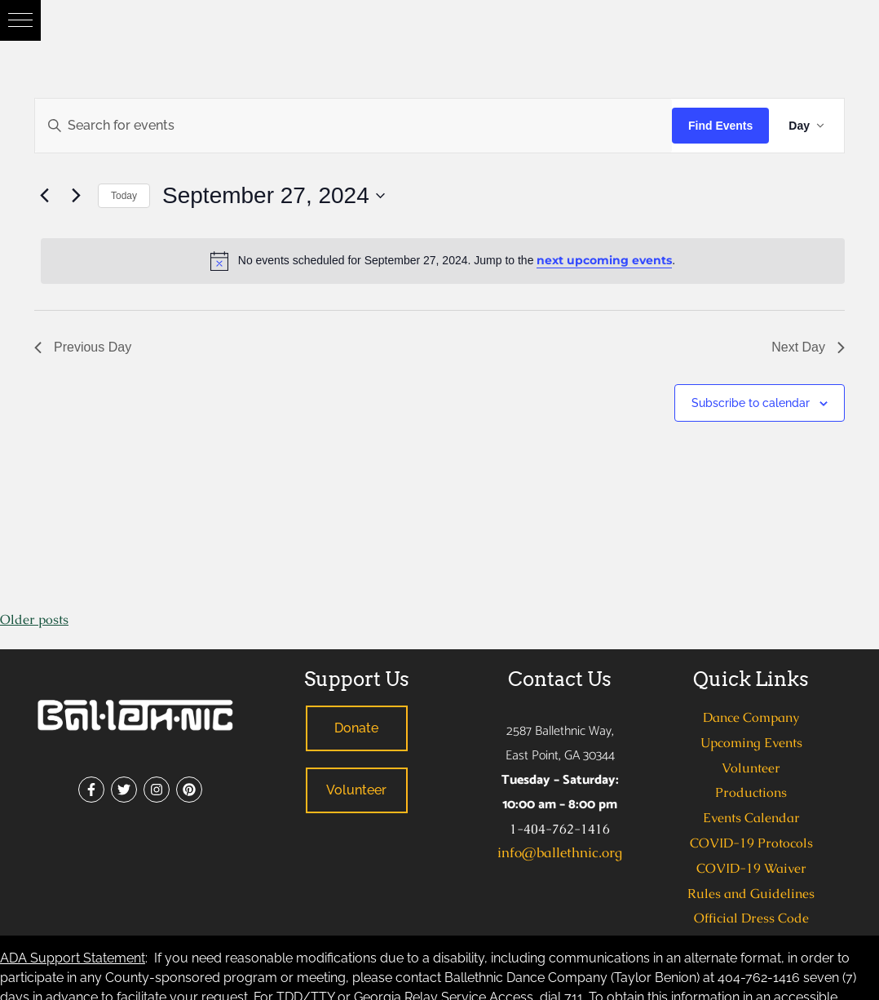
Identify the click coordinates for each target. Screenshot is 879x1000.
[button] (20, 20)
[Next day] (76, 196)
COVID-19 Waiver (751, 868)
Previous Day (82, 347)
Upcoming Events (751, 742)
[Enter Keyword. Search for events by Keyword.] (353, 126)
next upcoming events (604, 260)
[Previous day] (44, 196)
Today (124, 195)
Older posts (34, 619)
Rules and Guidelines (751, 893)
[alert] (443, 261)
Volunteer (751, 768)
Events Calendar (751, 817)
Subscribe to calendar (750, 402)
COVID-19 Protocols (751, 843)
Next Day (808, 347)
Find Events (720, 125)
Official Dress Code (751, 918)
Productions (751, 792)
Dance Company (751, 717)
